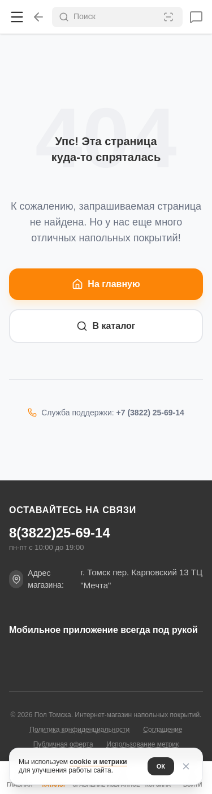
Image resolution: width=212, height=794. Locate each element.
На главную (106, 284)
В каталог (105, 326)
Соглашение (162, 730)
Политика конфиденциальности (79, 730)
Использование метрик (143, 744)
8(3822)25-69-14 (59, 533)
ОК (161, 766)
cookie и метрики (98, 762)
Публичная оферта (63, 744)
